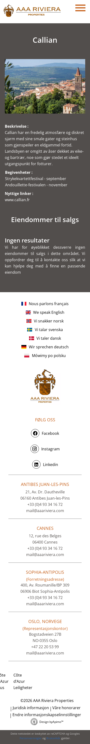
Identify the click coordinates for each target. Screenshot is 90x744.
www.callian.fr (17, 199)
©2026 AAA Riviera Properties (46, 700)
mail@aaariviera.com (45, 510)
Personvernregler (31, 738)
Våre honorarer (66, 707)
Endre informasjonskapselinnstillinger (46, 714)
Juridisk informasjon (31, 707)
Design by (51, 722)
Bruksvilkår (53, 738)
